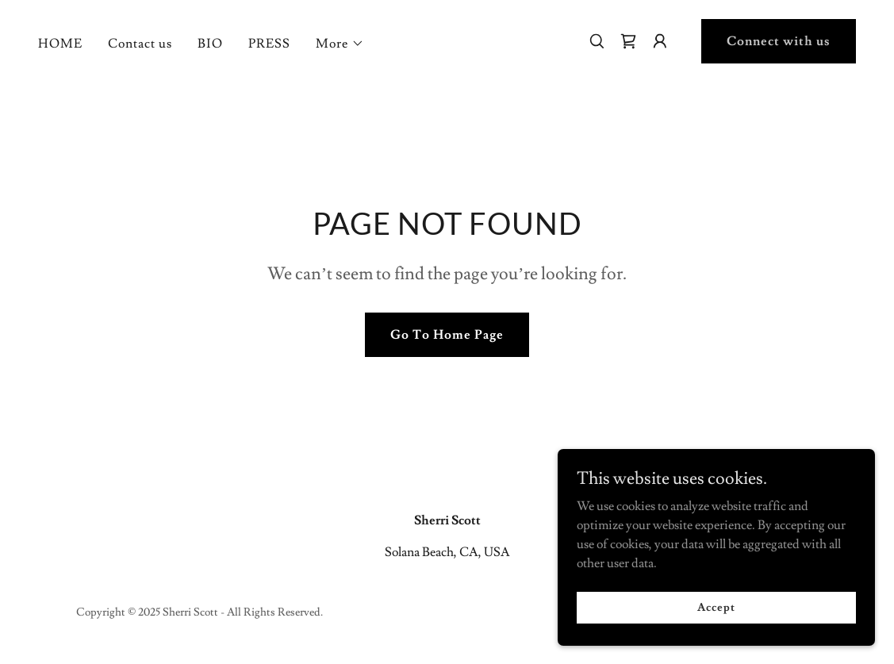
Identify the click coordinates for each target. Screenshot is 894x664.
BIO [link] (210, 44)
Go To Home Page (447, 335)
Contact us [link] (140, 44)
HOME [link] (60, 44)
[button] (340, 43)
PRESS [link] (269, 44)
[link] (628, 41)
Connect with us (779, 41)
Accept (716, 607)
